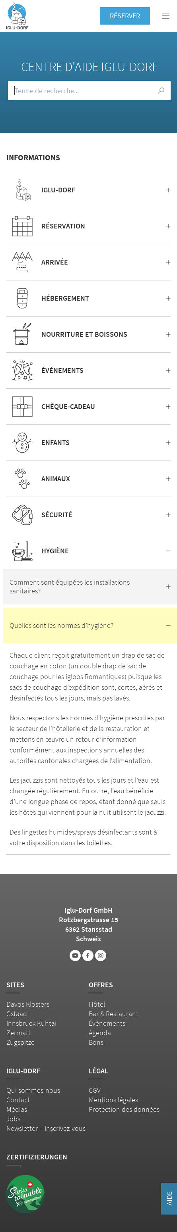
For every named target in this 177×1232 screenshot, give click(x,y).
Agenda (100, 1032)
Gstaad (16, 1013)
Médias (16, 1109)
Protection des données (124, 1109)
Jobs (13, 1118)
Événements (107, 1023)
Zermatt (18, 1032)
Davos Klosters (27, 1004)
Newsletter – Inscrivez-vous (46, 1128)
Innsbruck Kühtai (31, 1023)
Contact (18, 1099)
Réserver (125, 15)
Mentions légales (113, 1099)
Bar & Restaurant (113, 1013)
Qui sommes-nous (33, 1090)
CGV (95, 1090)
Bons (96, 1042)
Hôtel (97, 1004)
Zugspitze (20, 1042)
